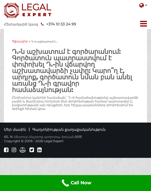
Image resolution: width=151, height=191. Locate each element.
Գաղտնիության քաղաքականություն (69, 129)
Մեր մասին (15, 129)
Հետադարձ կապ (21, 24)
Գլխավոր (20, 41)
